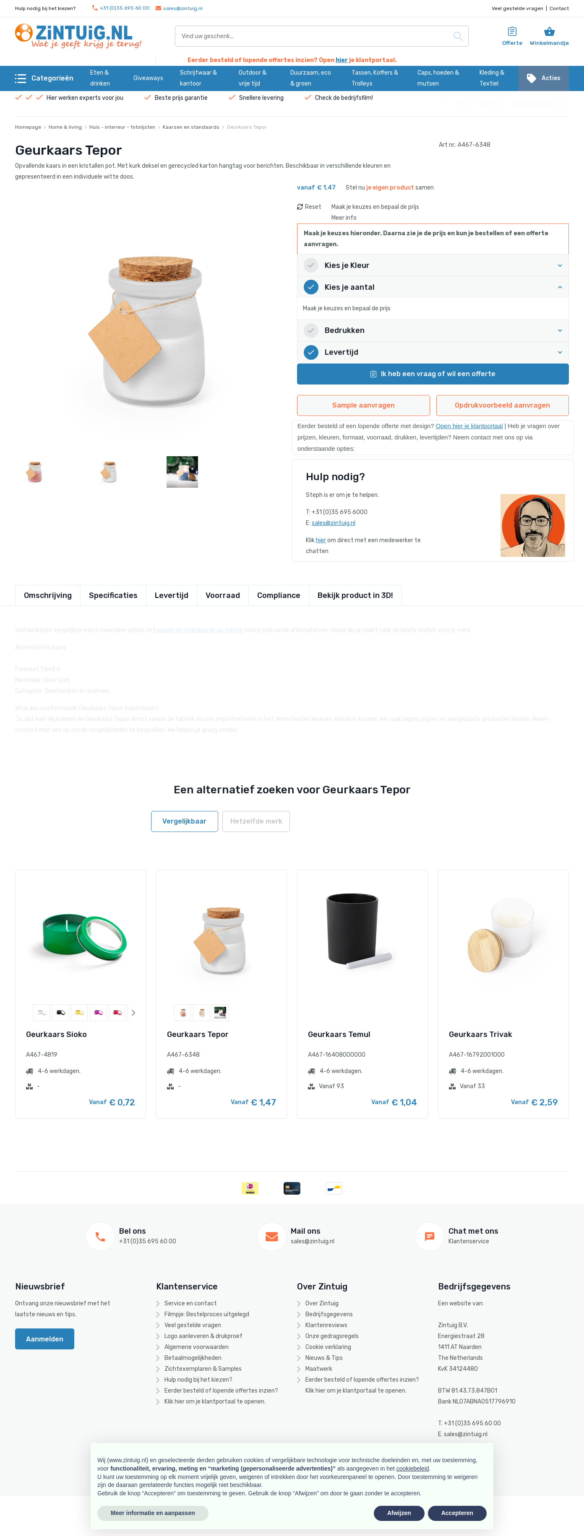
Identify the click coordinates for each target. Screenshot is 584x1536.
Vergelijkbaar (184, 821)
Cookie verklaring (328, 1347)
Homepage (28, 127)
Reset (313, 207)
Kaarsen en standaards (191, 127)
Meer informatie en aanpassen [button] (153, 1513)
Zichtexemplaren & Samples (203, 1368)
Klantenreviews (326, 1325)
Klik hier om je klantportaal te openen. (215, 1401)
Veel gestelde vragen (517, 8)
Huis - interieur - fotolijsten (122, 127)
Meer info (344, 217)
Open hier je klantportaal (469, 426)
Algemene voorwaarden (196, 1347)
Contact (559, 8)
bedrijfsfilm (356, 97)
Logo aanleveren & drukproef (203, 1336)
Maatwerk (318, 1368)
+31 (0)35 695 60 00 (120, 8)
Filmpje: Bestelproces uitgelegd (206, 1314)
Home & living (65, 127)
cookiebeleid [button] (412, 1468)
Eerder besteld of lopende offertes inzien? (221, 1390)
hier (342, 60)
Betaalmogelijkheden (193, 1358)
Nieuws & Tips (324, 1358)
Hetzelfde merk (256, 821)
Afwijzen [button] (399, 1513)
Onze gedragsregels (332, 1336)
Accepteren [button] (457, 1513)
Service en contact (190, 1303)
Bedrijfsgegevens (329, 1314)
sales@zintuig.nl (179, 8)
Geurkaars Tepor (247, 127)
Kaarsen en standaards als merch (198, 623)
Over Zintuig (322, 1303)
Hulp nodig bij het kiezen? (198, 1379)
